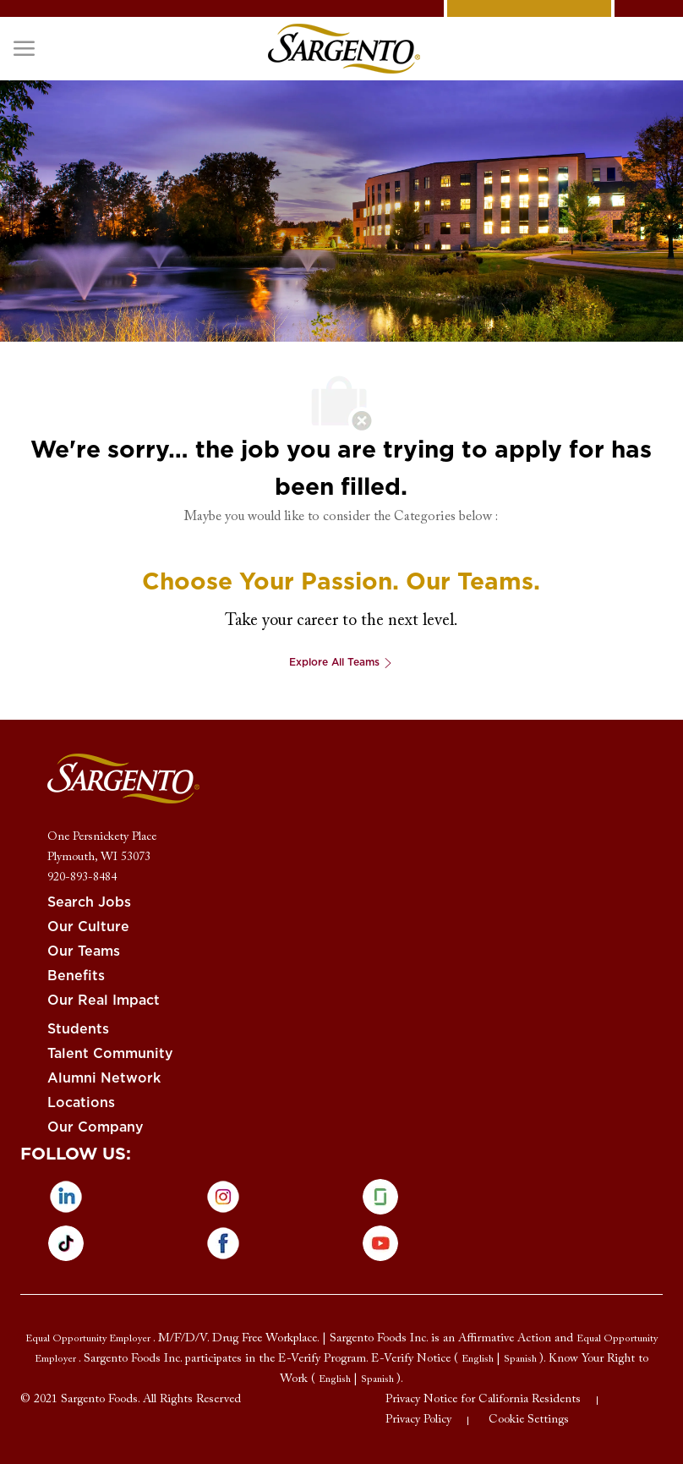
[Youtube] (380, 1243)
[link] (344, 49)
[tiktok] (66, 1243)
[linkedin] (66, 1196)
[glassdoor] (380, 1196)
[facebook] (223, 1243)
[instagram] (223, 1196)
